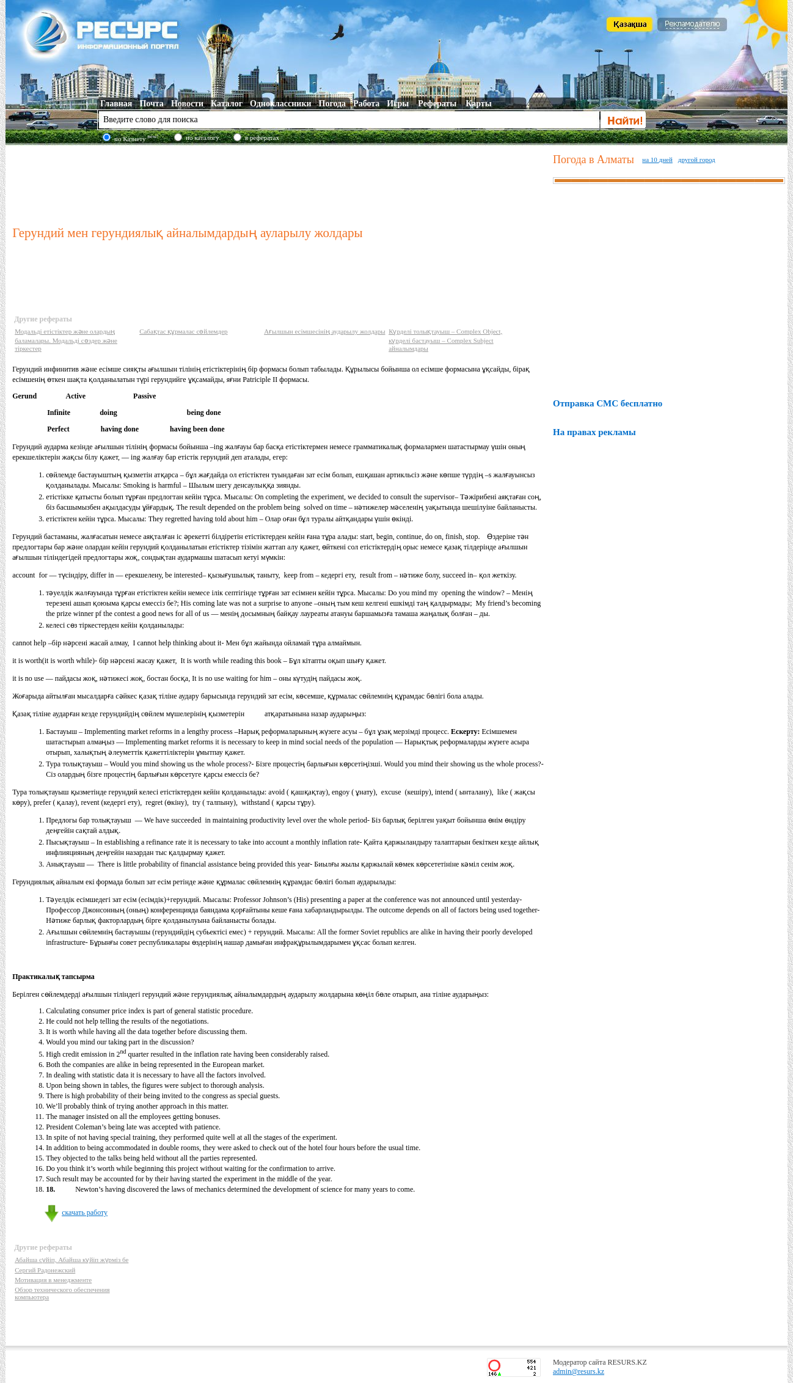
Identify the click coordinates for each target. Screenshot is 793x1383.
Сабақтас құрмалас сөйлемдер (183, 331)
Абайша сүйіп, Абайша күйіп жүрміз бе (71, 1259)
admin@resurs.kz (578, 1371)
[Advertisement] (279, 182)
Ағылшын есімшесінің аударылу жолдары (324, 331)
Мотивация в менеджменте (53, 1279)
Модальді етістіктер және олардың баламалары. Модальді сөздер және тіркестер (66, 340)
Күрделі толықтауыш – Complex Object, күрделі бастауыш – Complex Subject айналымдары (445, 340)
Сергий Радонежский (45, 1270)
